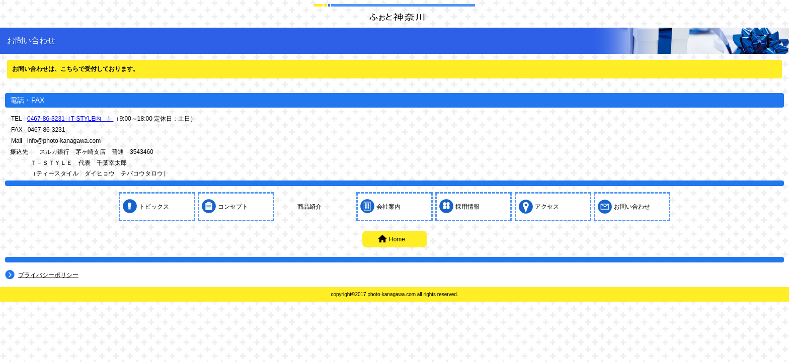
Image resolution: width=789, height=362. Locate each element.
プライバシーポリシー (48, 275)
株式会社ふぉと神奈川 (394, 16)
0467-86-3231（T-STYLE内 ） (70, 118)
